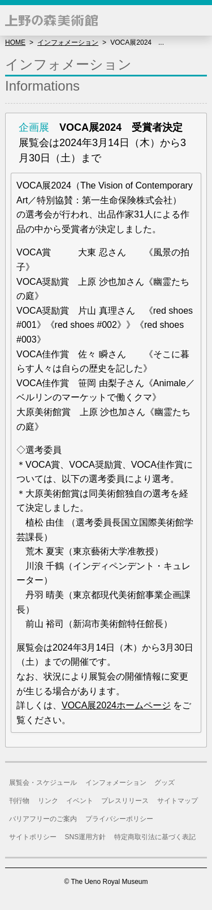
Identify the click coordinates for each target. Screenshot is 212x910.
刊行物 (19, 801)
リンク (48, 801)
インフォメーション (67, 42)
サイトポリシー (33, 837)
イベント (79, 801)
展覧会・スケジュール (43, 783)
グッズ (164, 783)
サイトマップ (177, 801)
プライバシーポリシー (119, 819)
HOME (15, 42)
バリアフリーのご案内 (43, 819)
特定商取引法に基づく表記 (155, 837)
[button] (196, 20)
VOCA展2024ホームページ (116, 705)
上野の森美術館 (51, 20)
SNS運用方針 (85, 837)
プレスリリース (125, 801)
